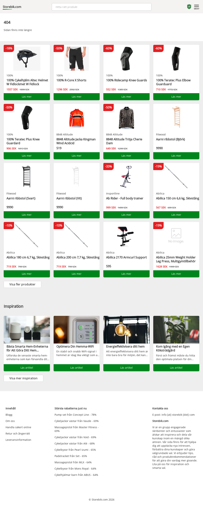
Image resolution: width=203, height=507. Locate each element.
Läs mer (27, 96)
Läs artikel (27, 367)
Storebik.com (12, 7)
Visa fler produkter (22, 284)
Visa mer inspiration (23, 378)
